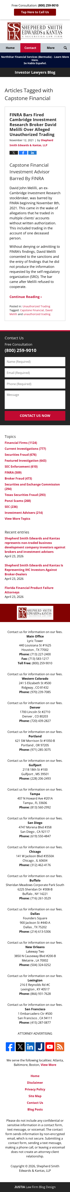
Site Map (35, 1096)
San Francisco (35, 1009)
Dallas (35, 914)
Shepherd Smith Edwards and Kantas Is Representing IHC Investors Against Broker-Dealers (34, 569)
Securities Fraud (20, 455)
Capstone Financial (32, 310)
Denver (35, 707)
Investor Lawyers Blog (35, 31)
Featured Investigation (25, 461)
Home (10, 48)
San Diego (35, 823)
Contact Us (35, 1103)
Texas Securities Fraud (25, 495)
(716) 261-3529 (40, 898)
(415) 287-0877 (40, 1022)
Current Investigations (25, 449)
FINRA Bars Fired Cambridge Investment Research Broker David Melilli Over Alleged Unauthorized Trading (33, 124)
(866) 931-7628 (40, 994)
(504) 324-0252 (40, 965)
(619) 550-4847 (40, 836)
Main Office (35, 636)
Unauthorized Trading (36, 306)
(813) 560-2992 (40, 807)
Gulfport (35, 765)
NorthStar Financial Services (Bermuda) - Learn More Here (35, 58)
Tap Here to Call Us (35, 12)
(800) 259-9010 (42, 663)
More (51, 48)
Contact (30, 48)
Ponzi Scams (18, 501)
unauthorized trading (37, 314)
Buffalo (35, 880)
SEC (11, 507)
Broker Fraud (18, 478)
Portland (35, 736)
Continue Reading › (26, 296)
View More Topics (17, 519)
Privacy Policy (35, 1089)
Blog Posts (35, 1109)
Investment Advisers (24, 513)
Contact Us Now (35, 415)
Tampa (35, 794)
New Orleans (35, 947)
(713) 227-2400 (40, 654)
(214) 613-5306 (40, 932)
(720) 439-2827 (40, 721)
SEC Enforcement (21, 466)
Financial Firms (21, 443)
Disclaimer (35, 1083)
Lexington (35, 980)
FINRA (13, 472)
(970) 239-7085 (40, 692)
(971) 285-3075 (40, 750)
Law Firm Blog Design (35, 1187)
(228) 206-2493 (40, 778)
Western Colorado (35, 679)
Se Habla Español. (35, 63)
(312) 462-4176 (40, 865)
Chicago (35, 852)
